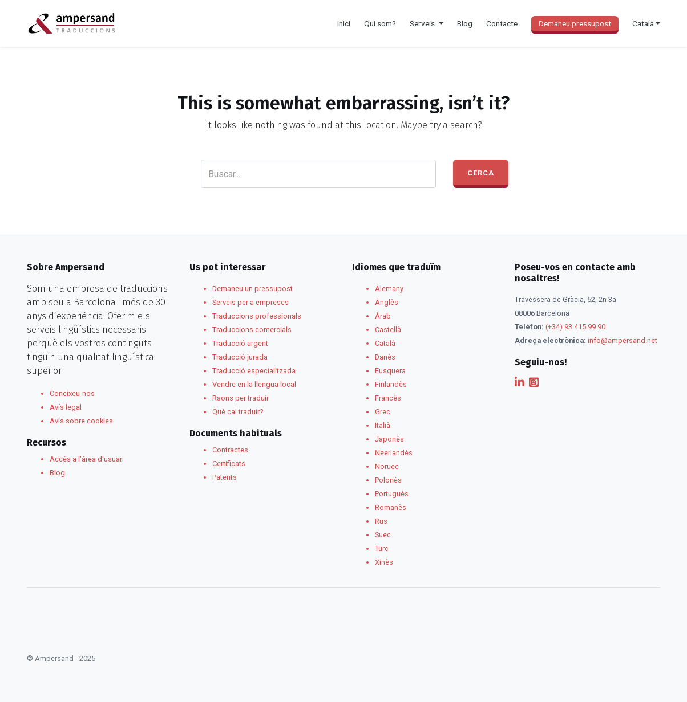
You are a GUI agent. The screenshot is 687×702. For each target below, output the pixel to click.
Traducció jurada (240, 357)
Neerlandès (394, 452)
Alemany (389, 288)
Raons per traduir (240, 398)
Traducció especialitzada (254, 370)
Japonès (389, 439)
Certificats (228, 463)
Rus (381, 521)
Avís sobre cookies (81, 421)
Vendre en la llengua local (254, 384)
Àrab (383, 316)
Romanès (390, 507)
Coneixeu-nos (72, 393)
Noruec (387, 466)
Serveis (423, 23)
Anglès (386, 302)
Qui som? (380, 23)
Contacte (502, 23)
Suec (383, 534)
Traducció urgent (240, 343)
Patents (224, 477)
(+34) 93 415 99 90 (575, 327)
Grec (382, 411)
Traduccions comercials (252, 329)
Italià (382, 425)
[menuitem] (646, 23)
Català (385, 343)
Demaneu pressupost (575, 23)
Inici (343, 23)
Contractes (230, 450)
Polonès (388, 480)
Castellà (388, 329)
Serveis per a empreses (250, 302)
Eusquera (390, 370)
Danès (385, 357)
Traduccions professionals (256, 316)
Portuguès (392, 493)
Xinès (384, 562)
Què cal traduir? (237, 411)
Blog (464, 23)
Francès (388, 398)
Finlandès (391, 384)
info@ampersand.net (622, 340)
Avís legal (66, 407)
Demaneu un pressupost (252, 288)
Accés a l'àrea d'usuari (87, 459)
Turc (382, 548)
